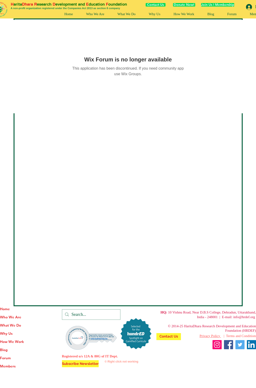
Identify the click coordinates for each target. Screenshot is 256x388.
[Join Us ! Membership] (217, 5)
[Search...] (91, 315)
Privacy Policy (210, 336)
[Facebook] (228, 344)
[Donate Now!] (184, 5)
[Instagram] (217, 344)
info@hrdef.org (244, 317)
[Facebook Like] (247, 356)
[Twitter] (240, 344)
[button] (184, 14)
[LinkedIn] (251, 344)
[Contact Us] (156, 5)
